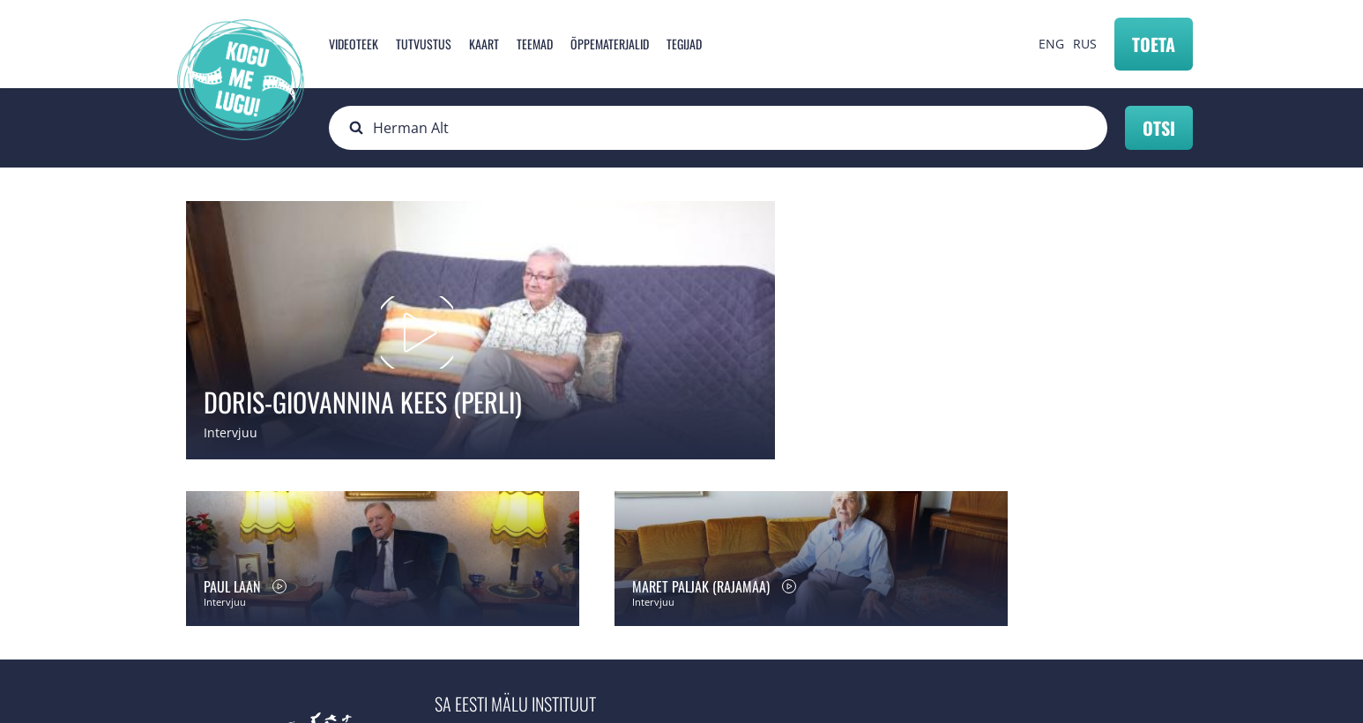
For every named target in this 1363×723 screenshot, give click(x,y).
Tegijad (684, 43)
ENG (1051, 43)
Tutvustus (423, 43)
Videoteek (353, 43)
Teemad (535, 43)
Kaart (484, 43)
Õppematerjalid (609, 43)
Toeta (1153, 44)
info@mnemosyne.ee (514, 599)
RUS (1085, 43)
